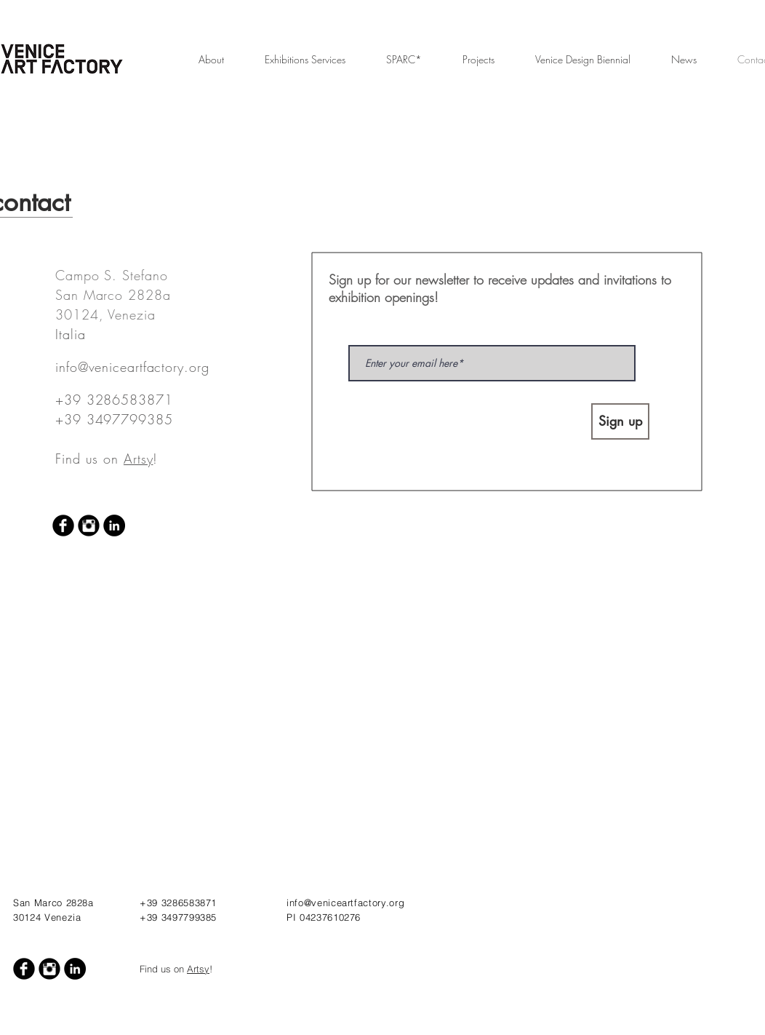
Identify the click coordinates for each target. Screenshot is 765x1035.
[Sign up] (620, 421)
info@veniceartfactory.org (132, 367)
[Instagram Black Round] (89, 525)
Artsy (138, 458)
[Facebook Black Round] (63, 525)
